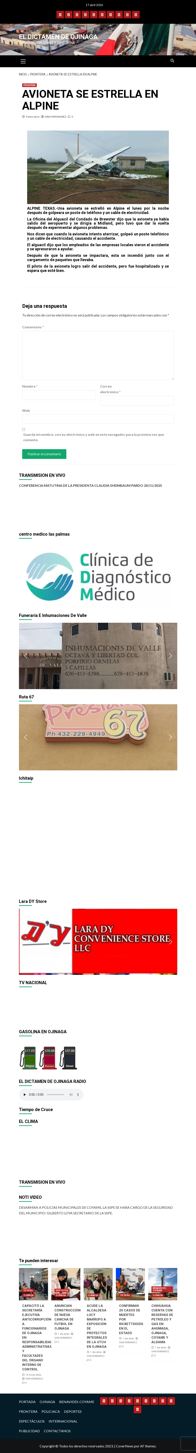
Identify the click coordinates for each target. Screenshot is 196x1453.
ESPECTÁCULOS (32, 1421)
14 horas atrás (33, 1374)
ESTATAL (28, 1290)
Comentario (33, 327)
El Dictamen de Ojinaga (58, 36)
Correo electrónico (110, 389)
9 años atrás (33, 116)
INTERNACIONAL (63, 1421)
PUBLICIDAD (29, 1431)
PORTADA (27, 1402)
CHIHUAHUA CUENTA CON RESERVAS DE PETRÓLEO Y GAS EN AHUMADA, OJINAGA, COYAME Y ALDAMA (162, 1324)
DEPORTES (62, 1290)
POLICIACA (51, 1411)
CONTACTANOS (57, 1431)
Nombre (30, 386)
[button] (25, 574)
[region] (98, 574)
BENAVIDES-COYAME (160, 1289)
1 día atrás (63, 1334)
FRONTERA (29, 85)
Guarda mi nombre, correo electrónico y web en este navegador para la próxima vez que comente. (93, 437)
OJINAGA (28, 1295)
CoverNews (125, 1446)
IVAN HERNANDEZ (55, 116)
